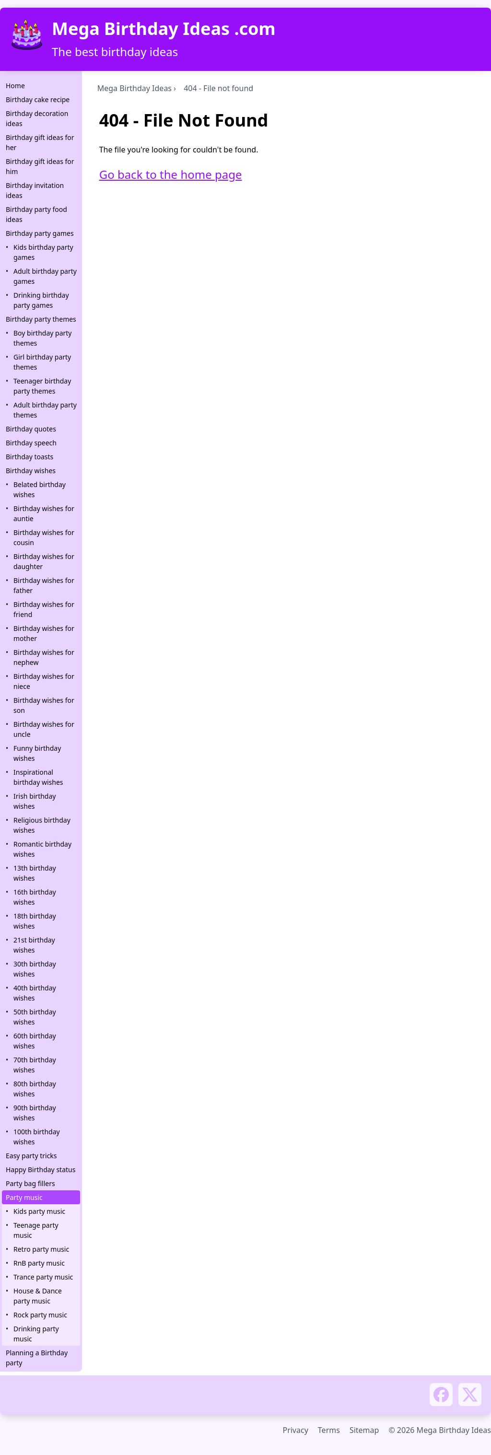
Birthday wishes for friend (43, 609)
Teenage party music (35, 1230)
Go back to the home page (170, 174)
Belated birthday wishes (39, 489)
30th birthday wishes (34, 968)
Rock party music (40, 1314)
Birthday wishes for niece (43, 681)
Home (15, 85)
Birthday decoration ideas (37, 118)
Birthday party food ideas (36, 214)
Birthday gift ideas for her (40, 142)
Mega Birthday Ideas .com (164, 28)
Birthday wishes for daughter (43, 561)
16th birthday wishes (34, 897)
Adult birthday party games (45, 276)
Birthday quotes (31, 428)
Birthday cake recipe (38, 99)
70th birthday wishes (34, 1064)
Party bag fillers (30, 1183)
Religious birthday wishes (41, 825)
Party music (24, 1197)
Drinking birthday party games (41, 300)
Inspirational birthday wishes (38, 777)
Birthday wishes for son (43, 705)
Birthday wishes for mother (43, 633)
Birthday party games (40, 233)
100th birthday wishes (36, 1136)
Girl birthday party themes (42, 362)
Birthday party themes (41, 319)
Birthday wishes (31, 470)
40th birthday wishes (34, 992)
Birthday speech (31, 442)
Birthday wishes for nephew (43, 657)
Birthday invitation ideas (35, 190)
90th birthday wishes (34, 1112)
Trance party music (43, 1276)
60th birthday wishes (34, 1040)
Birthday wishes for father (43, 585)
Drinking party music (36, 1333)
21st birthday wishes (34, 944)
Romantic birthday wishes (42, 849)
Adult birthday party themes (45, 409)
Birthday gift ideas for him (40, 166)
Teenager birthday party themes (42, 386)
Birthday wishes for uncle (43, 729)
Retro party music (41, 1249)
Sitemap (364, 1430)
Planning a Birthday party (37, 1357)
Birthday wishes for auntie (43, 513)
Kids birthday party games (43, 252)
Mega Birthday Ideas (134, 88)
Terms (329, 1430)
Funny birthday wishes (37, 753)
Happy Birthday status (40, 1169)
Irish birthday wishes (34, 801)
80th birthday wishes (34, 1088)
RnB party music (39, 1263)
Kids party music (39, 1211)
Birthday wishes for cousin (43, 537)
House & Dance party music (37, 1295)
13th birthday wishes (34, 873)
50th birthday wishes (34, 1016)
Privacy (295, 1430)
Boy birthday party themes (42, 338)
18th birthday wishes (34, 921)
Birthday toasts (29, 456)
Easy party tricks (31, 1155)
